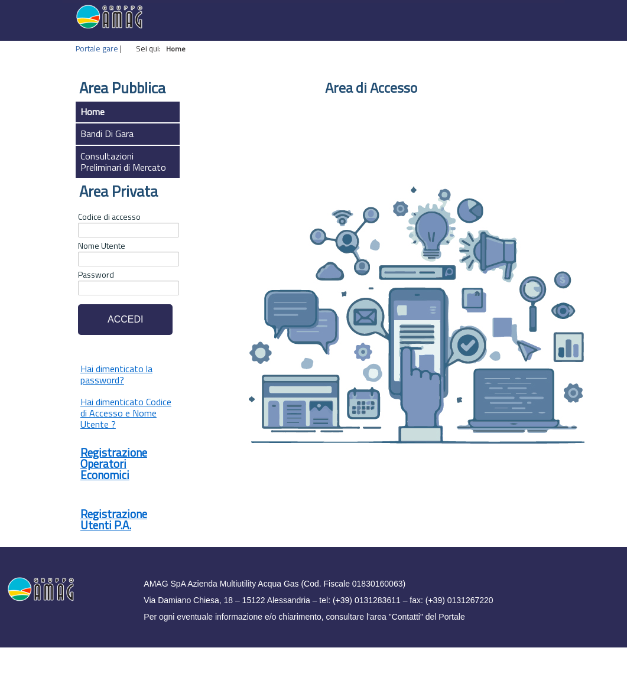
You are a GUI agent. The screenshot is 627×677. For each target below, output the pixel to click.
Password (96, 275)
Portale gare (97, 48)
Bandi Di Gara (107, 133)
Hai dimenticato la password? (116, 374)
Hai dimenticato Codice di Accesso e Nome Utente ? (125, 413)
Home (92, 112)
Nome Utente (101, 246)
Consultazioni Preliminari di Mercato (123, 161)
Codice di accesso (109, 217)
